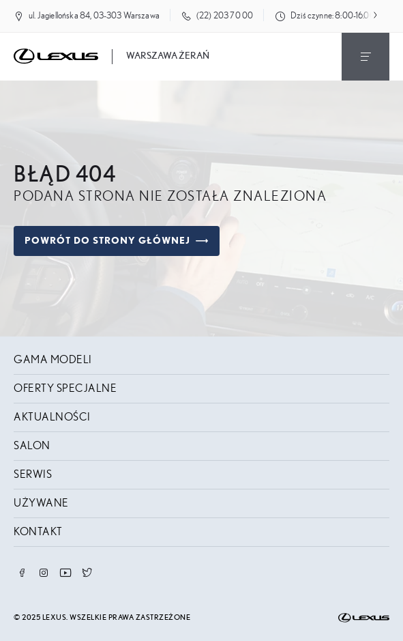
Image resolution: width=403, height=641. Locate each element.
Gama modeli (53, 359)
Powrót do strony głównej (117, 241)
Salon (32, 445)
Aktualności (52, 417)
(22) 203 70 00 (224, 16)
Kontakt (38, 531)
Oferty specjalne (65, 388)
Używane (41, 503)
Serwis (33, 474)
